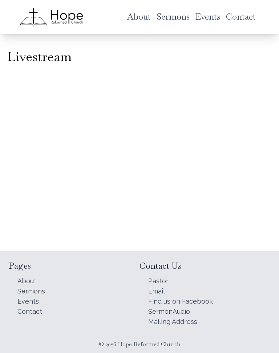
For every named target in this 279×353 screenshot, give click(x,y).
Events (28, 301)
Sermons (31, 291)
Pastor (158, 281)
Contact (29, 311)
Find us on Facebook (180, 301)
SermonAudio (169, 311)
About (26, 281)
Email (156, 291)
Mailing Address (172, 321)
